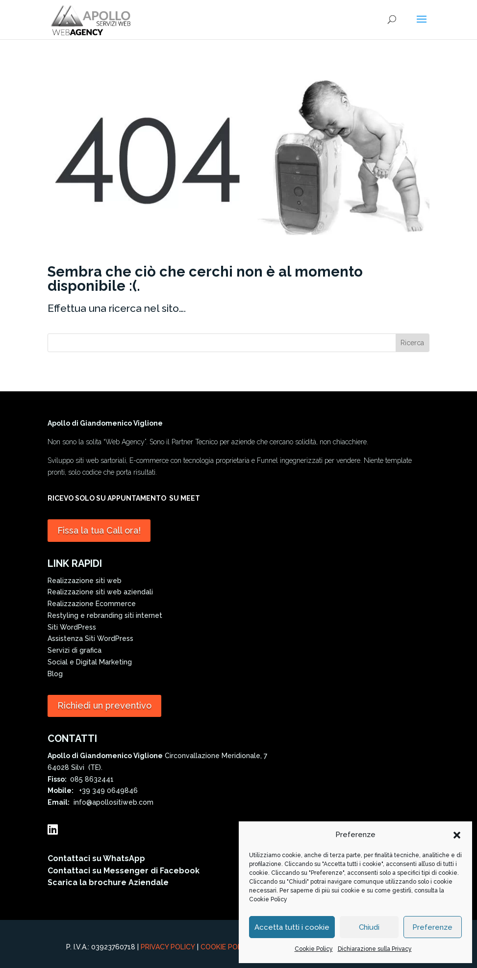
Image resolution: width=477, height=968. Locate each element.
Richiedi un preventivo (104, 705)
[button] (457, 835)
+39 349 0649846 (106, 790)
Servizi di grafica (74, 650)
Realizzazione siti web (85, 581)
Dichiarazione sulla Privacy (375, 948)
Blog (55, 674)
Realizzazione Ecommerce (92, 604)
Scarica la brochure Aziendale (108, 882)
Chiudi (369, 927)
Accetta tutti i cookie (291, 927)
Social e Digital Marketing (90, 662)
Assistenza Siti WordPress (90, 638)
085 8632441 (92, 779)
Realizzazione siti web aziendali (100, 592)
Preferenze (432, 927)
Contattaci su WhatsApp (96, 858)
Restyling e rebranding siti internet (105, 615)
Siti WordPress (72, 627)
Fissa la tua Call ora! (99, 530)
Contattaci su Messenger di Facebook (124, 870)
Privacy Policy (168, 947)
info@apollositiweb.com (111, 802)
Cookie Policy (268, 899)
